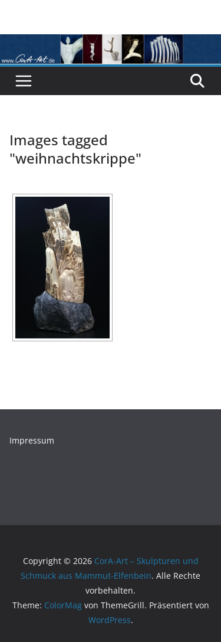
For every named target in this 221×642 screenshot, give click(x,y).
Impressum (31, 440)
